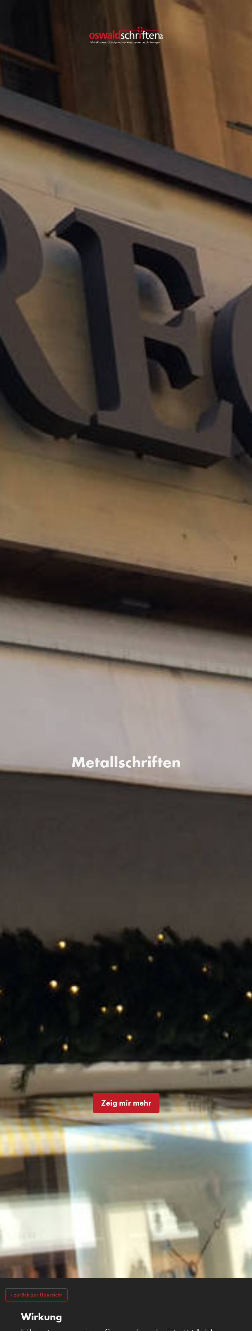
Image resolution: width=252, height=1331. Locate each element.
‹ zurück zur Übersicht (36, 1294)
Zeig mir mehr (126, 1103)
